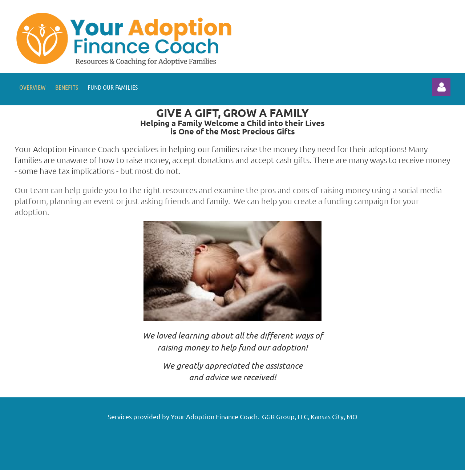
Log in (441, 87)
